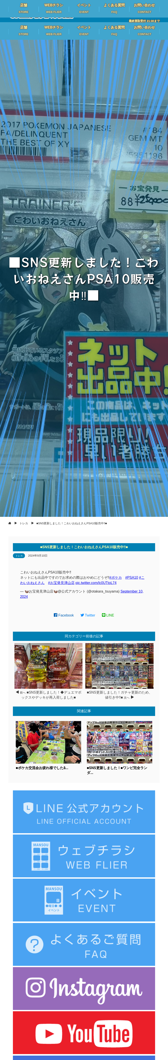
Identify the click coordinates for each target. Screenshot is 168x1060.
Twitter (87, 615)
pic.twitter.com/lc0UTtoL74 (96, 583)
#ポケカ (115, 577)
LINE (108, 615)
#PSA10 (131, 577)
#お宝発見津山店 (61, 583)
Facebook (64, 615)
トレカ (19, 555)
